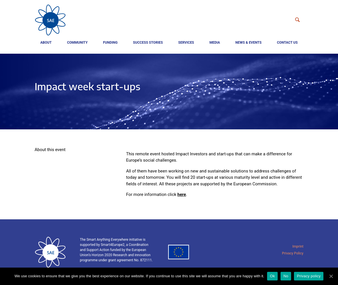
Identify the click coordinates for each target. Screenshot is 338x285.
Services (186, 43)
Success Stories (148, 43)
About (46, 43)
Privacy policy (309, 276)
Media (214, 43)
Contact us (287, 43)
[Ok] (331, 276)
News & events (248, 43)
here (181, 194)
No (285, 276)
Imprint (297, 246)
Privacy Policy (292, 253)
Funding (110, 43)
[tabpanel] (169, 91)
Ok (272, 276)
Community (77, 43)
